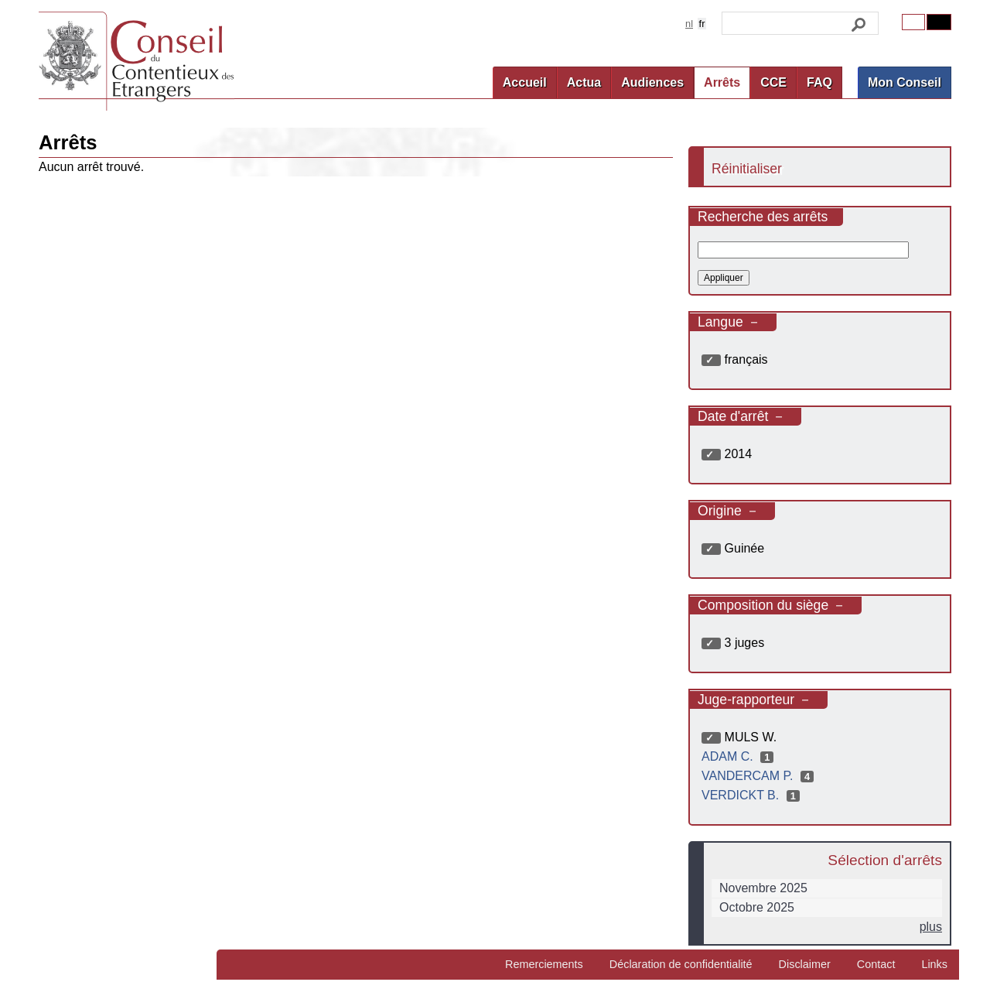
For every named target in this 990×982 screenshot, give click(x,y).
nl (689, 23)
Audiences (652, 82)
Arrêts (722, 82)
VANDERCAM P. (760, 775)
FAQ (819, 82)
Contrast (939, 22)
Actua (584, 82)
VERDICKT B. (753, 795)
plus (931, 926)
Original (913, 22)
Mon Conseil (904, 82)
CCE (773, 82)
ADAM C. (739, 756)
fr (702, 23)
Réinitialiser (747, 168)
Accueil (525, 82)
